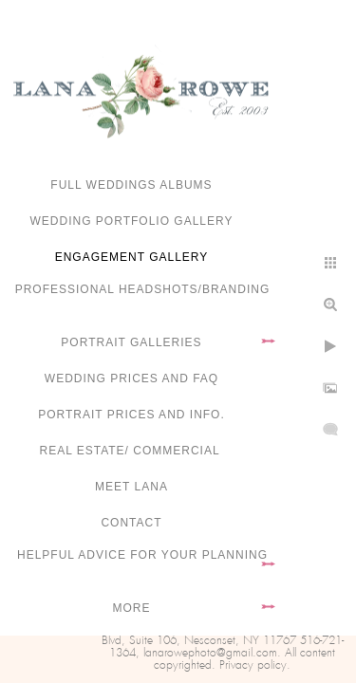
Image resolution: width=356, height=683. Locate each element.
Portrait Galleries (131, 342)
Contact (131, 522)
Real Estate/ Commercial (131, 450)
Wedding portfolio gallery (132, 221)
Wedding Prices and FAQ (131, 378)
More (132, 608)
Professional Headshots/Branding (143, 289)
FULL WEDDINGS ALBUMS (131, 185)
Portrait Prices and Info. (131, 414)
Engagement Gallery (132, 257)
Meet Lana (131, 486)
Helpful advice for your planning (142, 555)
